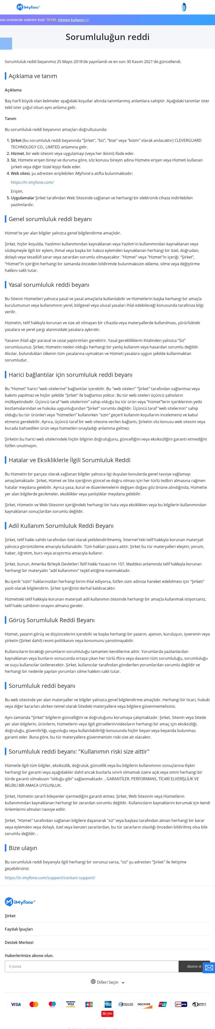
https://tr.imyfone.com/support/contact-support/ (50, 877)
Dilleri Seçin (107, 982)
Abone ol (194, 966)
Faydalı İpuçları (19, 929)
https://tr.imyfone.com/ (32, 182)
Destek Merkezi (19, 942)
